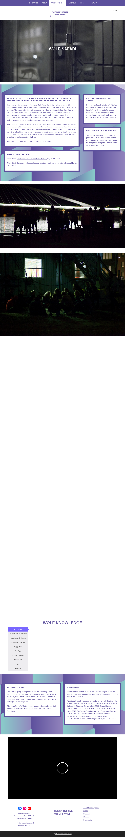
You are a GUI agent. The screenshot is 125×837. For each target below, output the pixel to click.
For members (88, 820)
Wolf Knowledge (95, 110)
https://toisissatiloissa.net (63, 834)
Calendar (72, 3)
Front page (33, 3)
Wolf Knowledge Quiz (108, 118)
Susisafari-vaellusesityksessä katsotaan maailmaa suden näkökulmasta (43, 163)
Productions (58, 3)
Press (82, 3)
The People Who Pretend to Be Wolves (31, 159)
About (44, 3)
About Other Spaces (91, 808)
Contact (93, 3)
